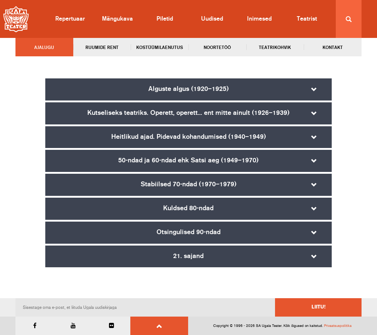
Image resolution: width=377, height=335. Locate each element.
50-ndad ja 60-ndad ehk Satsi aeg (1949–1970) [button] (188, 160)
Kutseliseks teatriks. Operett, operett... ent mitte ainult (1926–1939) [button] (188, 113)
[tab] (188, 89)
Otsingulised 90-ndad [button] (188, 232)
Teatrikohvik (275, 47)
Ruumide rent (102, 47)
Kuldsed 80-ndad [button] (188, 208)
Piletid (164, 19)
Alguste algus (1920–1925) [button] (188, 89)
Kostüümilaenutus (159, 47)
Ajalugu (44, 47)
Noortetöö (217, 47)
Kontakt (333, 47)
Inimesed (259, 19)
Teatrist (307, 19)
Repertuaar (70, 19)
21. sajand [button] (188, 256)
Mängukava (117, 19)
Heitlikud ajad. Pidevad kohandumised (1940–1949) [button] (188, 137)
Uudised (212, 19)
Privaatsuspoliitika (338, 326)
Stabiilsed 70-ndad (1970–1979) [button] (188, 184)
